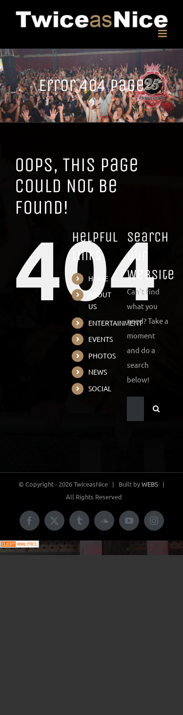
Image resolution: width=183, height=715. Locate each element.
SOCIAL (99, 388)
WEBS (150, 484)
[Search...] (135, 409)
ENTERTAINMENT (115, 322)
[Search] (156, 409)
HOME (98, 278)
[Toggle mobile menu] (163, 33)
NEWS (97, 371)
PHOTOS (102, 355)
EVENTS (100, 339)
